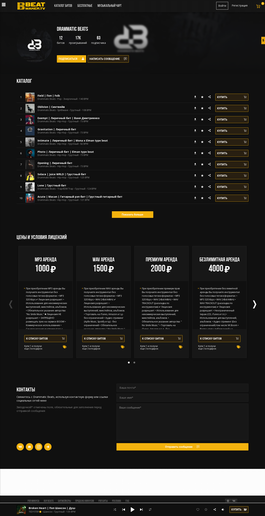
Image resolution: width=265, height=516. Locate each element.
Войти (222, 5)
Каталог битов (63, 6)
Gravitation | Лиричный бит (57, 129)
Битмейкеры (64, 501)
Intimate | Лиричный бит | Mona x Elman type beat (73, 140)
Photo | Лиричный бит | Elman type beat (66, 151)
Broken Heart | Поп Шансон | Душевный (56, 508)
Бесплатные (85, 6)
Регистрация (240, 5)
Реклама (116, 501)
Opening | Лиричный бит (55, 163)
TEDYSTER (34, 511)
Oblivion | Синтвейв (51, 107)
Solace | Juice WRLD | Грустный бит (62, 174)
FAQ (127, 501)
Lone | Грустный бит (52, 185)
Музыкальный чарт (109, 6)
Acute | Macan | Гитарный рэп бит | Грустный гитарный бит (80, 196)
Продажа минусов (84, 501)
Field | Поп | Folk (49, 95)
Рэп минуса (33, 501)
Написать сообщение (110, 59)
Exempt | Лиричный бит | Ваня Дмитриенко (69, 118)
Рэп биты (103, 501)
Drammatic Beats (47, 99)
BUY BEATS (49, 501)
